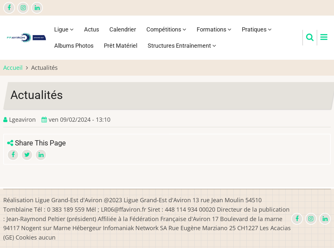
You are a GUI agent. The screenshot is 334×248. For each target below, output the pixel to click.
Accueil (13, 67)
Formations (214, 29)
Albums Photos (73, 45)
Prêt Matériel (120, 45)
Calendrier (122, 29)
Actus (91, 29)
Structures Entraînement (182, 45)
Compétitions (166, 29)
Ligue (64, 29)
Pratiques (257, 29)
